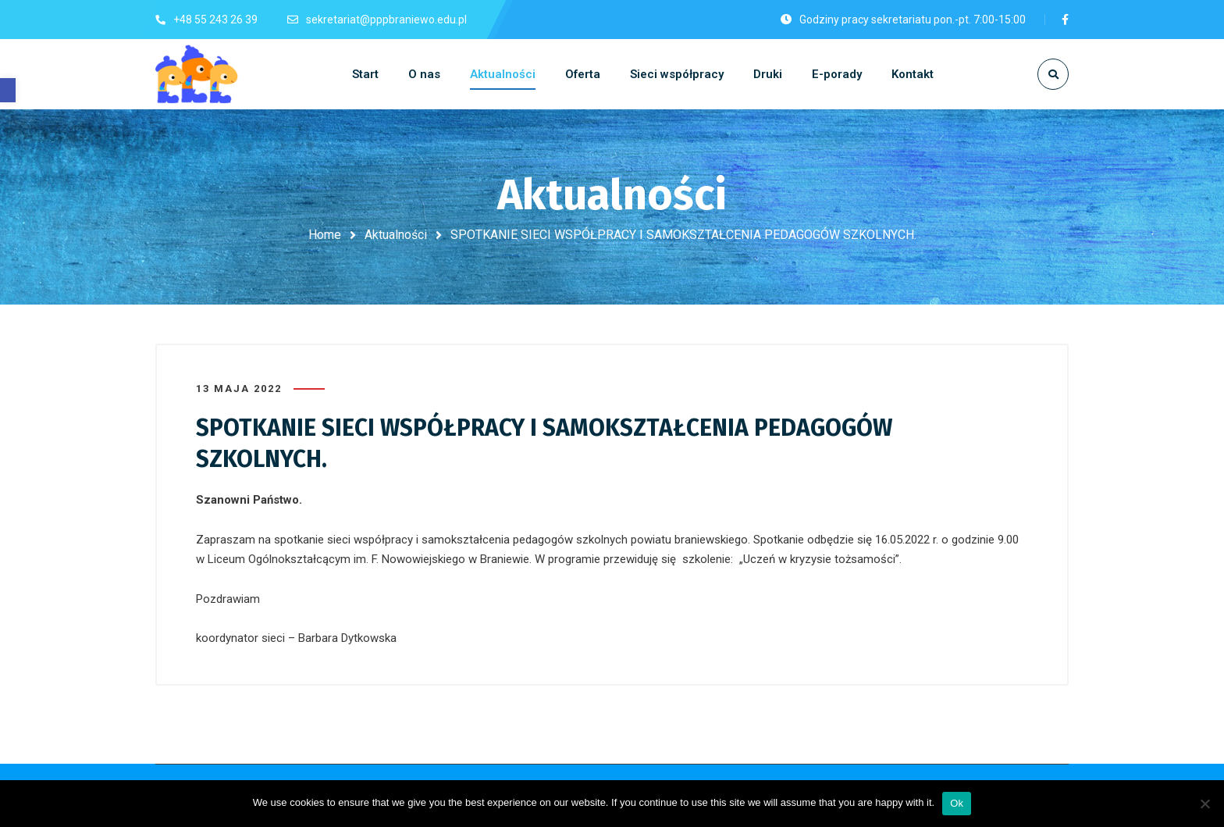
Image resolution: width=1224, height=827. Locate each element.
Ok (956, 803)
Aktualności (396, 234)
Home (324, 234)
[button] (8, 90)
